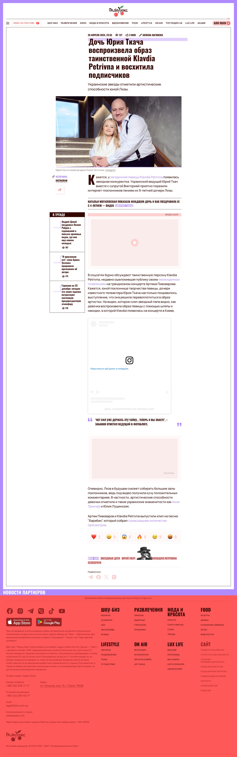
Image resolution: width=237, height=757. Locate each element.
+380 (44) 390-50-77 (18, 695)
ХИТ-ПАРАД (139, 664)
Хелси (204, 630)
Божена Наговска (153, 35)
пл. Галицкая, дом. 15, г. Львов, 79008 (61, 685)
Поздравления (108, 655)
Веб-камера (173, 659)
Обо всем (106, 650)
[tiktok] (51, 611)
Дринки (205, 620)
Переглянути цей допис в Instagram (109, 368)
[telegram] (90, 577)
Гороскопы (140, 625)
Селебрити (94, 562)
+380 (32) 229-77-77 (17, 685)
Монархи (105, 615)
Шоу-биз (52, 23)
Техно (104, 659)
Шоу (103, 625)
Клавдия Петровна (164, 558)
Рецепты (205, 615)
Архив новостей (209, 686)
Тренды (171, 634)
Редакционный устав (212, 667)
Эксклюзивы (108, 630)
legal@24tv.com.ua (17, 705)
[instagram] (20, 611)
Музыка (105, 634)
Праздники (140, 630)
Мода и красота (99, 23)
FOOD (135, 23)
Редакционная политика (214, 671)
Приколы (138, 615)
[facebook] (98, 577)
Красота (171, 620)
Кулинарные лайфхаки (212, 625)
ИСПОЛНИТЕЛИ (141, 655)
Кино (83, 23)
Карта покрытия (175, 664)
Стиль (170, 629)
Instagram (110, 170)
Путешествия (108, 664)
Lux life (190, 23)
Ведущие (172, 650)
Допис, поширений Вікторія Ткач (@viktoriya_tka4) (129, 409)
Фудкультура (207, 634)
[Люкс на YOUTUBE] (26, 23)
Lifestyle (146, 23)
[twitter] (106, 577)
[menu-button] (7, 23)
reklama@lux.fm (15, 715)
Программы (173, 655)
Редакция (206, 690)
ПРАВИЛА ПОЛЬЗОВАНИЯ (212, 650)
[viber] (114, 577)
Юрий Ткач (128, 558)
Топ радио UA (174, 23)
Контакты (206, 681)
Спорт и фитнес (175, 625)
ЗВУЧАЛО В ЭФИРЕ (143, 659)
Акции (201, 23)
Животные (139, 620)
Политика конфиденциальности (212, 660)
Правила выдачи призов (213, 676)
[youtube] (62, 611)
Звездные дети (110, 558)
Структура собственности (215, 655)
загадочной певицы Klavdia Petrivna (136, 177)
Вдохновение (120, 23)
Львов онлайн (174, 669)
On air (159, 23)
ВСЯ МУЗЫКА (140, 650)
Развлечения (69, 23)
